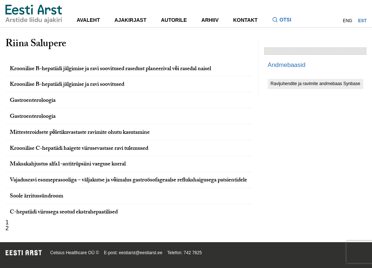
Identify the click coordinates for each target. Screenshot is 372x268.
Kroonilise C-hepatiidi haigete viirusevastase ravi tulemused (79, 149)
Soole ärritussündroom (36, 196)
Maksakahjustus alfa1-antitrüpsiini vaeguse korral (68, 164)
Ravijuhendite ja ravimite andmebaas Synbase (315, 83)
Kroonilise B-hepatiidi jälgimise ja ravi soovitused (67, 85)
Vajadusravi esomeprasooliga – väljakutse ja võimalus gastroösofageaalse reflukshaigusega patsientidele (128, 180)
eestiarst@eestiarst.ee (140, 252)
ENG (347, 20)
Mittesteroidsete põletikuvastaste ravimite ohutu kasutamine (80, 133)
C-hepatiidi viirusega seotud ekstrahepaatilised (64, 212)
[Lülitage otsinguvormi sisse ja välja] (284, 20)
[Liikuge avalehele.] (33, 14)
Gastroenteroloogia (33, 101)
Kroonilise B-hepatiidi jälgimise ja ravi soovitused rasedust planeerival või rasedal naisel (110, 69)
